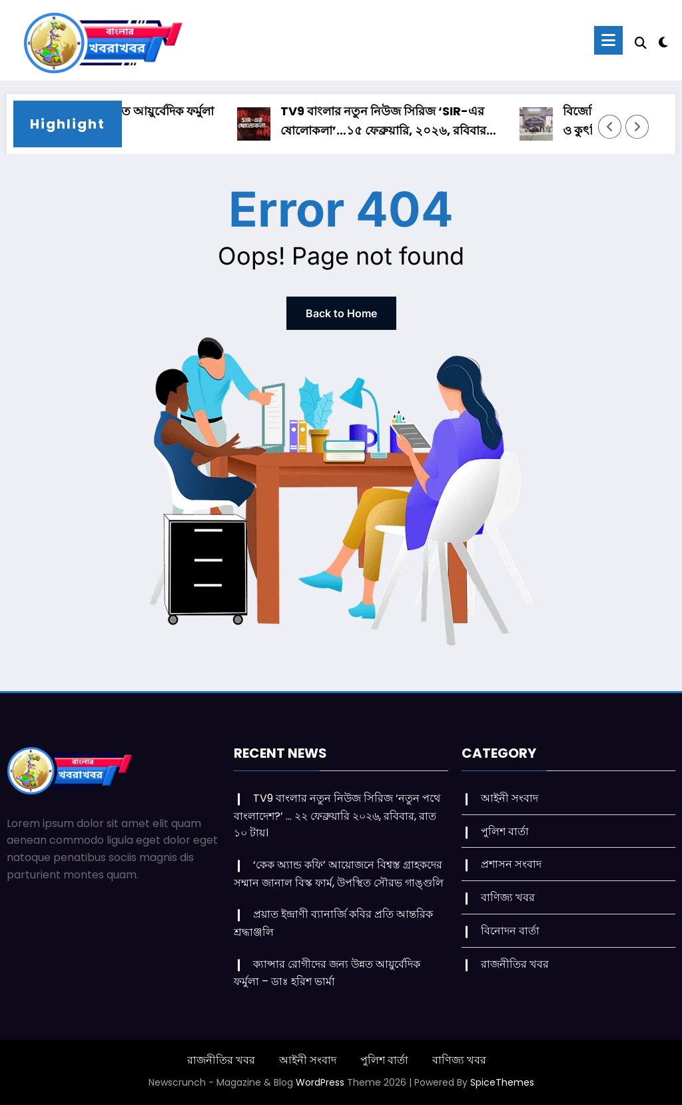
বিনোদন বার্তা (510, 930)
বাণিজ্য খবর (508, 897)
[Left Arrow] (610, 126)
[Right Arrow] (637, 126)
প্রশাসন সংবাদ (511, 864)
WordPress (320, 1082)
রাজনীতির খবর (515, 964)
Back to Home (341, 313)
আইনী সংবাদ (509, 798)
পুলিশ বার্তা (505, 831)
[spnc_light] (663, 40)
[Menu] (608, 40)
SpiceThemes (502, 1082)
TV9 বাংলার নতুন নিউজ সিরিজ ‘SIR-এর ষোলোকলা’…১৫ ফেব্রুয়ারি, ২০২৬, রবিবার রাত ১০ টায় (389, 122)
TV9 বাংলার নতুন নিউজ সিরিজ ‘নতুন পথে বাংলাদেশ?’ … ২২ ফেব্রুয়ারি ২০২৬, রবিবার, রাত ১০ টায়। (337, 815)
